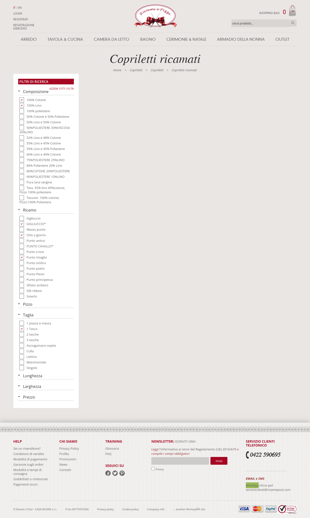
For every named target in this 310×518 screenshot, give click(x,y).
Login (17, 13)
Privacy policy (105, 509)
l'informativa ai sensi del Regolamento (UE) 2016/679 (197, 449)
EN (20, 7)
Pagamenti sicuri (25, 484)
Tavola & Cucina (65, 39)
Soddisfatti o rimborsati (30, 479)
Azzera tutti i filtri (61, 88)
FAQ (108, 454)
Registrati (20, 19)
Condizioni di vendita (28, 454)
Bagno (148, 39)
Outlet (282, 39)
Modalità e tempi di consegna (27, 472)
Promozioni (67, 459)
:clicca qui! (266, 485)
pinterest (122, 473)
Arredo (29, 39)
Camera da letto (111, 39)
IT (14, 7)
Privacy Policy (69, 448)
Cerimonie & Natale (186, 39)
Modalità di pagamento (30, 459)
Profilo (64, 454)
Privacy (159, 469)
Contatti (65, 470)
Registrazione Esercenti (23, 27)
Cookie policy (130, 509)
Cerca (293, 23)
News (63, 464)
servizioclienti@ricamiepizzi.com (268, 489)
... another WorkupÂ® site (189, 509)
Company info (156, 509)
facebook (108, 473)
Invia (219, 461)
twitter (115, 473)
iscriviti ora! (185, 441)
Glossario (112, 448)
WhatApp (252, 485)
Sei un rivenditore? (27, 448)
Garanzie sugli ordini (28, 464)
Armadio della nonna (241, 39)
